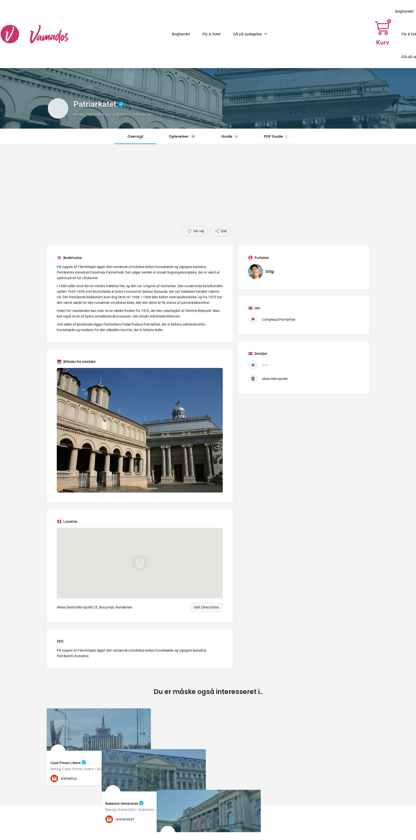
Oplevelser (182, 136)
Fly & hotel (211, 34)
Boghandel (181, 34)
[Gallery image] (140, 430)
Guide (230, 136)
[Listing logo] (58, 108)
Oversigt (135, 136)
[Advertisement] (208, 188)
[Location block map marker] (139, 563)
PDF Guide (276, 136)
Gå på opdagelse (250, 34)
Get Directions (206, 607)
